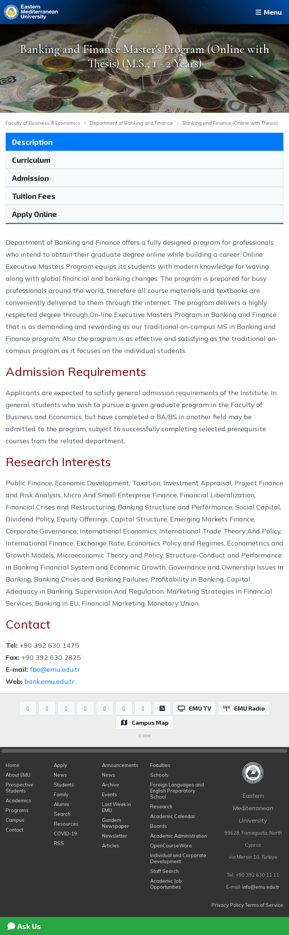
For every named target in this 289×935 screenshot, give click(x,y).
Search (62, 814)
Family (61, 794)
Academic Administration (178, 836)
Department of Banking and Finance (131, 123)
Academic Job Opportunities (166, 884)
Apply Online (34, 213)
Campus (15, 820)
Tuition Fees (33, 195)
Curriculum (31, 159)
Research (161, 806)
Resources (66, 824)
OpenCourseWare (171, 846)
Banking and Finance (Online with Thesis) (230, 123)
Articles (110, 846)
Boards (158, 826)
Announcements (120, 765)
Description (32, 141)
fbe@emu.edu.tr (55, 669)
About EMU (18, 775)
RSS (59, 843)
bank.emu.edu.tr (49, 681)
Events (109, 794)
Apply (60, 765)
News (60, 775)
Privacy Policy (227, 905)
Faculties (160, 765)
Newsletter (114, 836)
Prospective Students (19, 788)
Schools (159, 775)
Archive (110, 785)
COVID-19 (65, 833)
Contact (14, 830)
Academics (18, 800)
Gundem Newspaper (115, 823)
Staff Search (164, 871)
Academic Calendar (172, 816)
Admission (30, 177)
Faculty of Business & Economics (43, 123)
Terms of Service (264, 905)
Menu (268, 12)
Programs (17, 810)
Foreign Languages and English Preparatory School (177, 791)
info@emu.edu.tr (261, 887)
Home (13, 765)
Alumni (61, 804)
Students (64, 785)
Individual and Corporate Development (178, 858)
